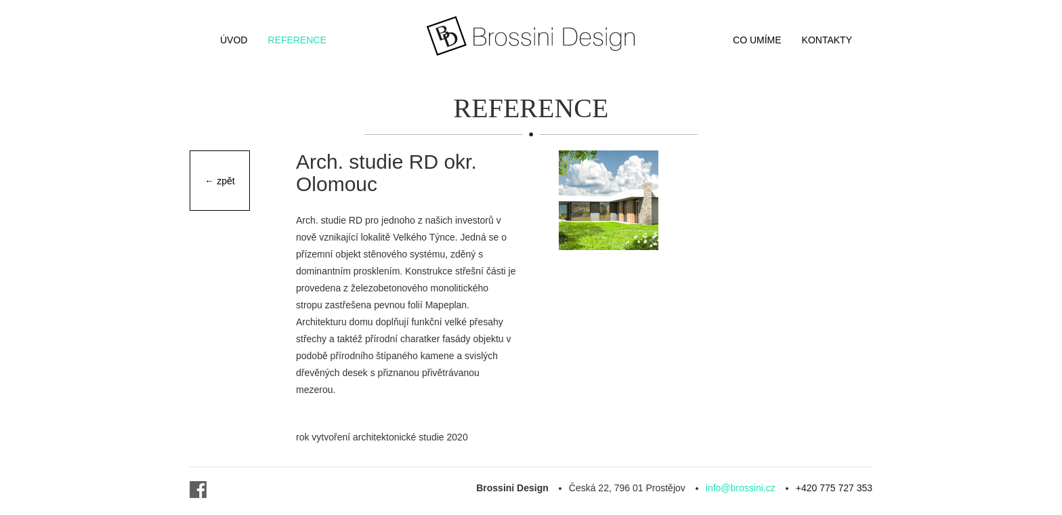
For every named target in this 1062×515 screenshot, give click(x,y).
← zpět (219, 181)
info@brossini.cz (741, 487)
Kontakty (827, 40)
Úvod (233, 40)
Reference (297, 40)
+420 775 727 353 (834, 487)
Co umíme (757, 40)
